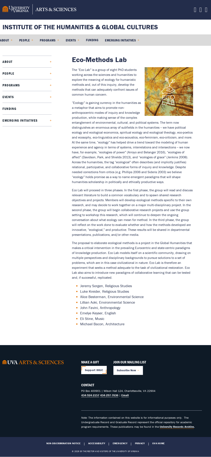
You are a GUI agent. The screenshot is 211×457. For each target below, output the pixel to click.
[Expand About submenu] (30, 61)
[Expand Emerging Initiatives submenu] (42, 120)
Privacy (140, 443)
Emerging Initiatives (120, 40)
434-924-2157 (90, 395)
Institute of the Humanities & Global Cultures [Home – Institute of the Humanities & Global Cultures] (80, 27)
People (24, 40)
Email (125, 395)
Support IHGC (94, 370)
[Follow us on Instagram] (206, 11)
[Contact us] (195, 11)
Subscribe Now (126, 370)
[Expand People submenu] (31, 73)
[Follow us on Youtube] (200, 11)
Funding (92, 40)
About (4, 40)
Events (71, 40)
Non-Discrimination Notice (63, 443)
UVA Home (158, 443)
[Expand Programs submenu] (34, 85)
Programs (47, 40)
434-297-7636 (109, 395)
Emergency (120, 443)
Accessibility (96, 443)
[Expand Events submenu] (31, 97)
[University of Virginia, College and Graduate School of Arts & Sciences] (39, 10)
